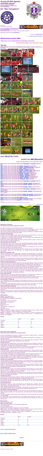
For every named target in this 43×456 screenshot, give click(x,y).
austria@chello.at (6, 6)
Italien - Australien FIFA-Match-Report (7, 433)
